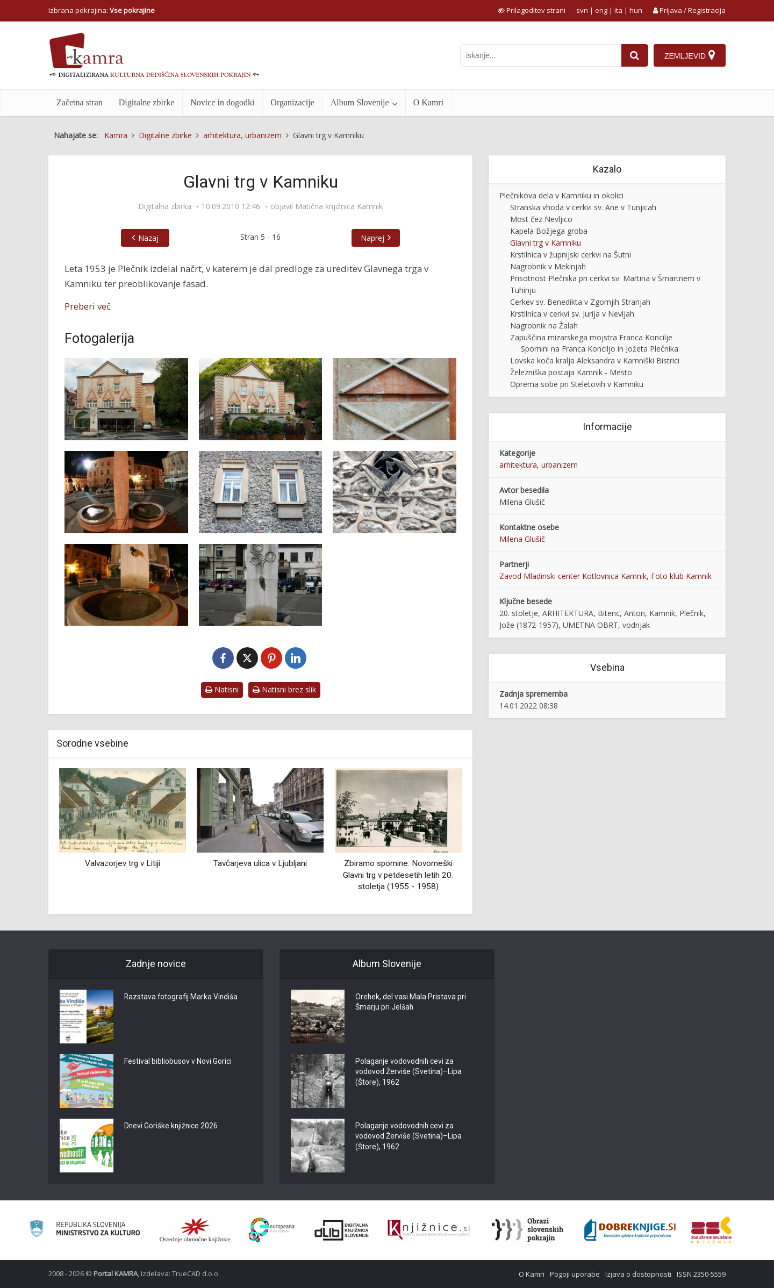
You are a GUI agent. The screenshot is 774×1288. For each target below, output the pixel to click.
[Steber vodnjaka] (260, 585)
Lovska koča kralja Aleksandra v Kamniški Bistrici (594, 360)
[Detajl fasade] (394, 399)
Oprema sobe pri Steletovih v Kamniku (576, 384)
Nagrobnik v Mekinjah (548, 266)
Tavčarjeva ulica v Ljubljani (260, 863)
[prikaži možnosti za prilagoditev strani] (531, 10)
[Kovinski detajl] (394, 492)
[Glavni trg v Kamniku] (126, 399)
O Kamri (428, 102)
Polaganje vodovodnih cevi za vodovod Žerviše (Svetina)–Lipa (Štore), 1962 (408, 1073)
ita (618, 10)
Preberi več (87, 306)
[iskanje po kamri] (540, 55)
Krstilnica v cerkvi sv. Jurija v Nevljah (572, 314)
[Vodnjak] (126, 585)
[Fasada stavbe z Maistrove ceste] (260, 492)
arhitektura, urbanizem (538, 465)
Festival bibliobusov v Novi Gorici (178, 1062)
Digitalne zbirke (147, 102)
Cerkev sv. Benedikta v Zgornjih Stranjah (580, 302)
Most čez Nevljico (541, 219)
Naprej (372, 238)
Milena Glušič (522, 539)
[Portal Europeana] (272, 1230)
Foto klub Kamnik (681, 576)
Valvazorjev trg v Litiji (122, 863)
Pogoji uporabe (575, 1274)
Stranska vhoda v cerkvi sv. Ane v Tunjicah (583, 207)
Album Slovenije (360, 102)
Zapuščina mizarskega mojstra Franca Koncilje (591, 337)
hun (635, 10)
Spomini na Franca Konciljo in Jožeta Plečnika (599, 349)
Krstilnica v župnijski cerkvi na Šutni (570, 254)
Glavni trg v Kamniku (545, 243)
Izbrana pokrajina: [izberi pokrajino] (101, 10)
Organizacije (292, 102)
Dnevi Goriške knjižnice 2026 (171, 1126)
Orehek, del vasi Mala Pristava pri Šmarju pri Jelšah (411, 1003)
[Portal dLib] (341, 1230)
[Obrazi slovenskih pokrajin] (527, 1230)
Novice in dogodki (222, 102)
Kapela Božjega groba (548, 231)
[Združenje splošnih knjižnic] (711, 1230)
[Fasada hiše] (260, 399)
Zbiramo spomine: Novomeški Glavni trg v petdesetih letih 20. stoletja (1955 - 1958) (398, 874)
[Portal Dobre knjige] (630, 1230)
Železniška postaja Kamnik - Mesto (571, 372)
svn (582, 10)
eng (601, 10)
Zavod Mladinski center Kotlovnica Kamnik (573, 576)
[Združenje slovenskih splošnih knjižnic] (428, 1230)
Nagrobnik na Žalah (544, 325)
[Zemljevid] (690, 55)
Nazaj (148, 238)
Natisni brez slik (284, 689)
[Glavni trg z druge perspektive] (126, 492)
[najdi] (634, 55)
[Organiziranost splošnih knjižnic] (195, 1230)
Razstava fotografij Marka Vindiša (181, 997)
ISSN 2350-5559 (701, 1274)
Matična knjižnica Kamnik (339, 206)
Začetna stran (79, 102)
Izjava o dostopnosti (638, 1274)
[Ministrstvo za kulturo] (84, 1230)
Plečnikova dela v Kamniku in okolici (561, 195)
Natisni (222, 689)
